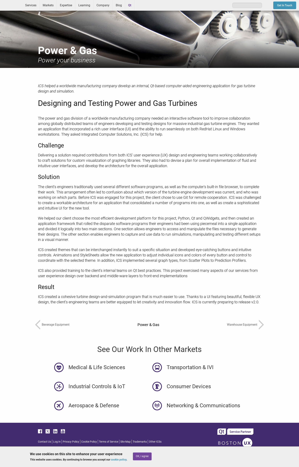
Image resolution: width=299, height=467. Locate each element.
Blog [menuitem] (119, 5)
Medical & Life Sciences (96, 367)
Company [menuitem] (102, 5)
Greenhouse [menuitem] (139, 5)
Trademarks (140, 441)
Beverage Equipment (55, 324)
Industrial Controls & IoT (96, 386)
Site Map (125, 441)
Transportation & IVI (190, 367)
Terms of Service (108, 441)
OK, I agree (142, 456)
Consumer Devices (189, 386)
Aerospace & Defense (93, 405)
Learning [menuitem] (84, 5)
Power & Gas (148, 324)
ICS (11, 5)
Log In (57, 441)
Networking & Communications (203, 405)
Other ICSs (155, 441)
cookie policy (118, 459)
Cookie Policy (89, 441)
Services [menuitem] (30, 5)
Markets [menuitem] (48, 5)
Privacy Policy (71, 441)
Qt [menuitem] (129, 5)
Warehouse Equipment (242, 324)
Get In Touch (284, 5)
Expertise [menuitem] (66, 5)
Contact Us (44, 441)
